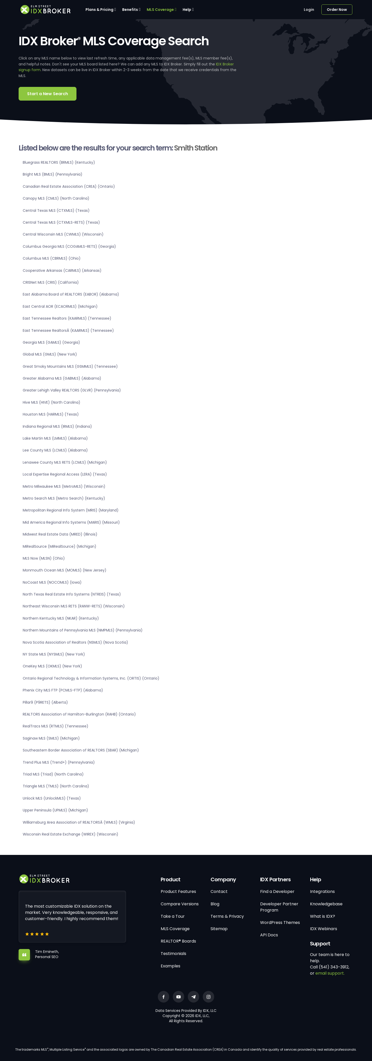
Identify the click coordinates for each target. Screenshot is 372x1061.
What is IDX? (322, 916)
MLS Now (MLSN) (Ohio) (44, 558)
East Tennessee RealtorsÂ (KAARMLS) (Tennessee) (68, 330)
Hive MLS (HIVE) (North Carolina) (51, 402)
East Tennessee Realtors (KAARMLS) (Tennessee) (67, 318)
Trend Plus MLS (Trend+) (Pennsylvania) (59, 762)
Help (187, 9)
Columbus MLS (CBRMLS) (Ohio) (52, 258)
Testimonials (173, 954)
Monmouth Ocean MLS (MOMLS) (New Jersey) (64, 570)
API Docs (269, 935)
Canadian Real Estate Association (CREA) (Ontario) (69, 186)
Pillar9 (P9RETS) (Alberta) (45, 702)
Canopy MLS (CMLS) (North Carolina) (56, 198)
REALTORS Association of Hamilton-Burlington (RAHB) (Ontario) (79, 714)
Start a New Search (47, 94)
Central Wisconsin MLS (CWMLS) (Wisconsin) (63, 234)
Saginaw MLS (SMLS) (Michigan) (51, 738)
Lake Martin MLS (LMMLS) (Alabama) (55, 438)
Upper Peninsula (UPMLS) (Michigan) (55, 810)
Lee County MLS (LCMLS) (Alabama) (55, 450)
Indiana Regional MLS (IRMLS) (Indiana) (57, 426)
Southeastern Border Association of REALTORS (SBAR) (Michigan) (81, 750)
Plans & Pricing (99, 9)
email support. (330, 973)
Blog (215, 904)
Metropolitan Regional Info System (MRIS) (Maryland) (71, 510)
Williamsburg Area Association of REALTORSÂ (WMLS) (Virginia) (79, 822)
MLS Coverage (160, 9)
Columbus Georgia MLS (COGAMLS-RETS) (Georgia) (69, 246)
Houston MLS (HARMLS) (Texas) (51, 414)
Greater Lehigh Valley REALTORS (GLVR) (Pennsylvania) (72, 390)
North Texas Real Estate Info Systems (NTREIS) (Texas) (72, 594)
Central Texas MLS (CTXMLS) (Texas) (56, 210)
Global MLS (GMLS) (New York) (50, 354)
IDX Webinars (323, 929)
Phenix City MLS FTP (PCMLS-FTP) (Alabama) (63, 690)
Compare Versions (180, 904)
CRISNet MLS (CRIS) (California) (51, 282)
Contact (219, 891)
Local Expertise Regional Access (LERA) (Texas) (65, 474)
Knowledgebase (326, 904)
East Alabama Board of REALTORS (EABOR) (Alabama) (71, 294)
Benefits (130, 9)
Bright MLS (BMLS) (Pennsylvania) (52, 174)
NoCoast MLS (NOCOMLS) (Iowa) (52, 582)
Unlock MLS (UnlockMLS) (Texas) (52, 798)
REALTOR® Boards (178, 941)
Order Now (337, 9)
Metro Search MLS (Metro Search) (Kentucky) (64, 498)
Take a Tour (173, 916)
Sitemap (219, 929)
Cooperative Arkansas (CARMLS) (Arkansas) (62, 270)
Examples (170, 966)
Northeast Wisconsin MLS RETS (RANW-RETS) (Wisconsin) (74, 606)
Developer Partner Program (279, 907)
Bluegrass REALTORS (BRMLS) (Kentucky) (59, 162)
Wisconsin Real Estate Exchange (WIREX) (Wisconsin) (70, 834)
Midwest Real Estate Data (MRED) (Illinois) (60, 534)
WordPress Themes (280, 922)
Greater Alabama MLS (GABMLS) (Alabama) (62, 378)
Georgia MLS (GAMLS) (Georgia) (51, 342)
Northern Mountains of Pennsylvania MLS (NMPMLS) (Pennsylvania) (83, 630)
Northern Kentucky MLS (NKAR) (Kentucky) (61, 618)
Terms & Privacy (227, 916)
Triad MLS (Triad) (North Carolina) (53, 774)
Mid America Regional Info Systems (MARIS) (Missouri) (71, 522)
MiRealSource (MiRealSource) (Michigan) (59, 546)
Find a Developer (277, 891)
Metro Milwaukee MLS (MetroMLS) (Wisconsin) (64, 486)
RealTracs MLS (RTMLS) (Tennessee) (55, 726)
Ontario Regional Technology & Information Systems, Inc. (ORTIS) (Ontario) (91, 678)
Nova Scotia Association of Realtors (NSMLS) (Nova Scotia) (75, 642)
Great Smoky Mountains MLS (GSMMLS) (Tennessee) (70, 366)
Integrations (322, 891)
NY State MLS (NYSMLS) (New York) (54, 654)
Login (309, 9)
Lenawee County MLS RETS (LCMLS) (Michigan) (65, 462)
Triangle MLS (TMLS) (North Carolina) (56, 786)
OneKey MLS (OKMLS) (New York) (52, 666)
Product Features (178, 891)
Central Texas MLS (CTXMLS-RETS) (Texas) (61, 222)
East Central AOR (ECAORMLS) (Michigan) (60, 306)
